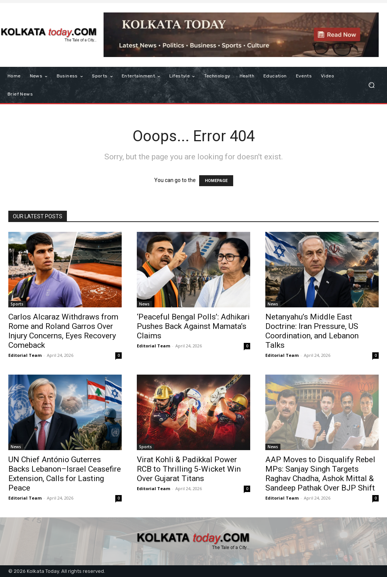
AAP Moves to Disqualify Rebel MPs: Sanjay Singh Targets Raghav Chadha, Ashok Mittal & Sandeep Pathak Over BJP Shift (320, 473)
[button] (371, 85)
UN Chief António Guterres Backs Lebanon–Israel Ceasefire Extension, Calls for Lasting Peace (64, 473)
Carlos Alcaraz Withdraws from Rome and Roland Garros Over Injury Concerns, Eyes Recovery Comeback (63, 331)
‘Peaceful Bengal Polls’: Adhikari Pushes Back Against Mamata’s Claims (193, 326)
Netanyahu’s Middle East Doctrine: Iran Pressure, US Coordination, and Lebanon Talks (312, 331)
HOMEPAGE (216, 180)
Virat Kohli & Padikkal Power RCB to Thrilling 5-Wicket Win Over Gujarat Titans (189, 469)
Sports (17, 304)
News (144, 304)
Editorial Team (25, 355)
